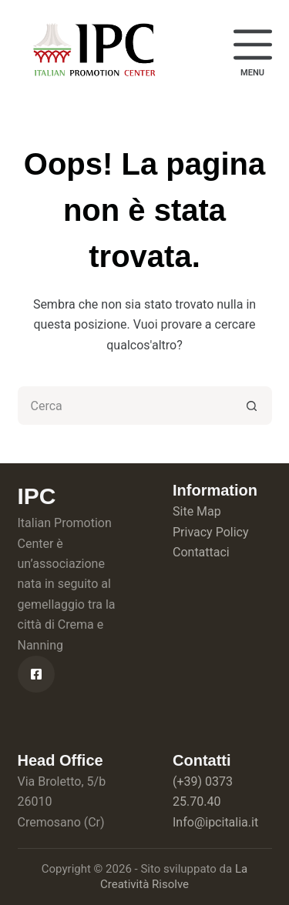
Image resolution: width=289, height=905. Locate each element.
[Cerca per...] (126, 405)
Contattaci (201, 552)
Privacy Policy (211, 532)
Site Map (197, 511)
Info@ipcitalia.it (215, 822)
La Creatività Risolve (173, 876)
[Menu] (253, 51)
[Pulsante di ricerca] (253, 405)
